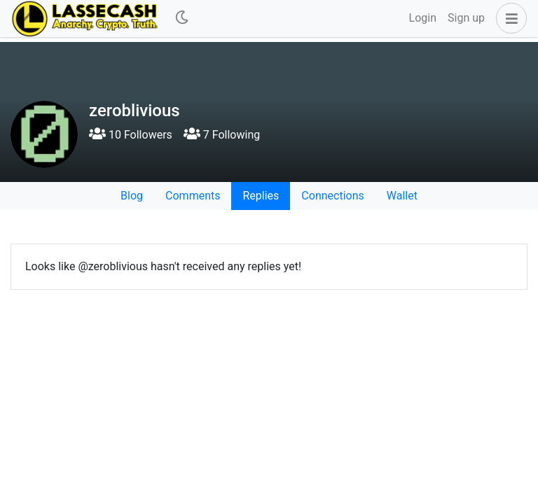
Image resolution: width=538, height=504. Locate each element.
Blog (131, 195)
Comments (192, 195)
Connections (332, 195)
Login (422, 17)
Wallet (402, 195)
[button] (508, 18)
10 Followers (130, 134)
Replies (260, 195)
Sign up (466, 17)
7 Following (222, 134)
